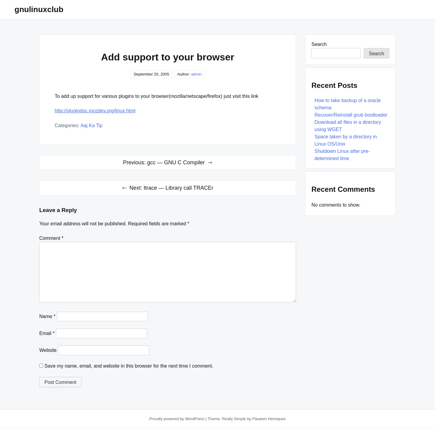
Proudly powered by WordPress (177, 419)
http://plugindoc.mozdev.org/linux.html (95, 110)
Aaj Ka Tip (91, 125)
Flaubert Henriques (269, 419)
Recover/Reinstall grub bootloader (351, 114)
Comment (51, 238)
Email (47, 333)
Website (48, 350)
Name (47, 316)
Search (319, 44)
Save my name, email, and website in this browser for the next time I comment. (128, 365)
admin (196, 74)
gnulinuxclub (38, 9)
